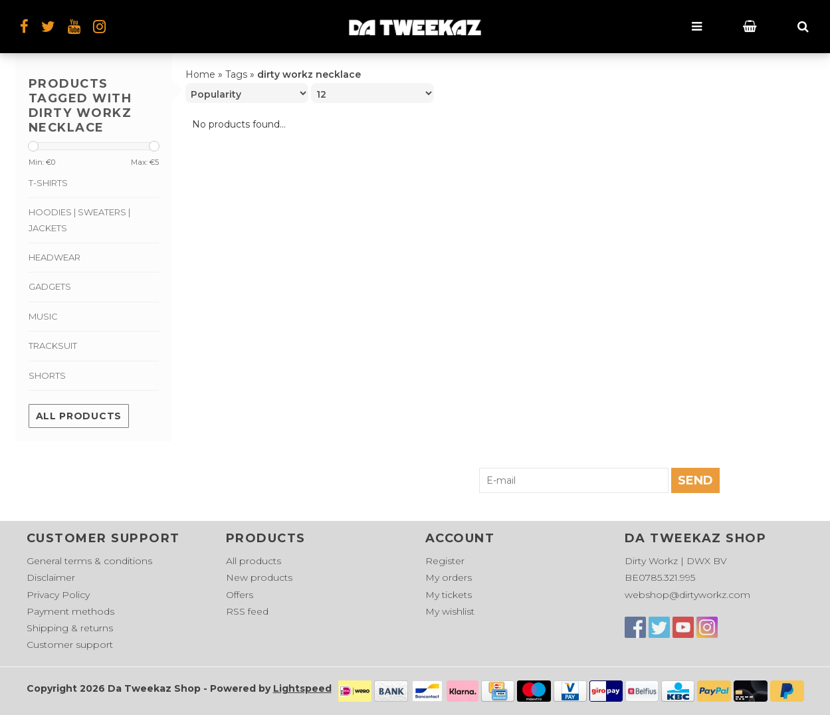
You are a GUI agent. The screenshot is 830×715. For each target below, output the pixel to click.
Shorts (47, 375)
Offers (239, 595)
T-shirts (48, 182)
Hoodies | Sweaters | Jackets (79, 220)
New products (259, 577)
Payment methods (70, 611)
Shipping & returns (70, 628)
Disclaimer (51, 577)
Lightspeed (302, 688)
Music (43, 316)
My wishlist (449, 611)
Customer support (70, 645)
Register (445, 561)
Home (200, 74)
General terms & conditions (89, 561)
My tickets (448, 595)
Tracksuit (53, 345)
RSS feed (247, 611)
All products (79, 416)
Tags (236, 74)
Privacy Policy (58, 595)
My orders (448, 577)
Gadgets (50, 286)
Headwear (54, 257)
